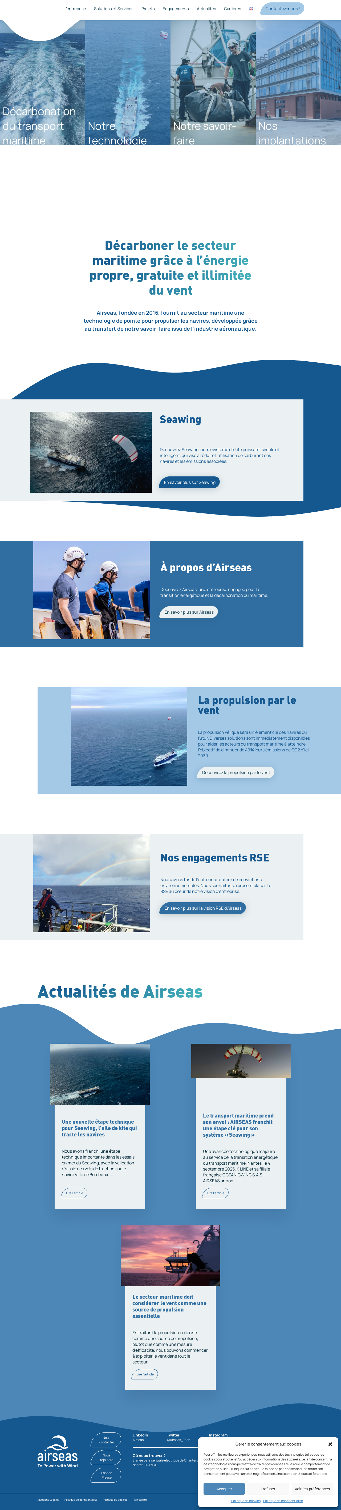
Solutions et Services (113, 8)
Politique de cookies (246, 1501)
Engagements (176, 8)
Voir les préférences (312, 1489)
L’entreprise (75, 8)
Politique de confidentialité (283, 1501)
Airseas (138, 1440)
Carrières (232, 8)
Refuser (268, 1489)
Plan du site (140, 1499)
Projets (148, 8)
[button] (330, 1444)
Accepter (224, 1489)
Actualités (206, 8)
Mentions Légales (48, 1499)
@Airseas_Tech (178, 1440)
